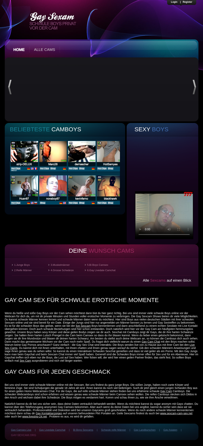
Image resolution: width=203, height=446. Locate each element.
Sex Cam (25, 360)
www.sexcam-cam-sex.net (176, 413)
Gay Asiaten (170, 429)
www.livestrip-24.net (34, 416)
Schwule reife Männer (113, 429)
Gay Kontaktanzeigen (49, 413)
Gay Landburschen (145, 429)
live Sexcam (83, 325)
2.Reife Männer (23, 270)
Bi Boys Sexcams (83, 429)
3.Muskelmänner (60, 264)
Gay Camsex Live (21, 429)
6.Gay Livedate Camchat (101, 270)
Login (174, 2)
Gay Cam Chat (151, 341)
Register (187, 2)
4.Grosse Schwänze (62, 270)
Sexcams (158, 280)
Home (19, 50)
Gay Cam (166, 391)
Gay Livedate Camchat (52, 429)
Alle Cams (44, 50)
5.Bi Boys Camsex (97, 264)
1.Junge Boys (22, 264)
